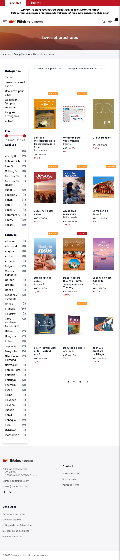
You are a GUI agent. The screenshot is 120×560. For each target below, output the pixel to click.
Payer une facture (12, 536)
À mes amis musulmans (74, 214)
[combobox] (47, 69)
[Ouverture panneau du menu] (4, 21)
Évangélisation (22, 54)
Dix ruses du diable (74, 349)
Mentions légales (11, 519)
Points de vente (71, 484)
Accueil (6, 54)
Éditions (36, 2)
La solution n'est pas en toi (103, 281)
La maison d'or (103, 212)
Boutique (15, 2)
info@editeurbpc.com (17, 480)
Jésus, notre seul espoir (43, 212)
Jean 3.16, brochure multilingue (99, 351)
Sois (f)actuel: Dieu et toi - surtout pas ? (45, 351)
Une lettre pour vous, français (74, 141)
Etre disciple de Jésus (45, 281)
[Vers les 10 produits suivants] (87, 382)
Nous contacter (71, 473)
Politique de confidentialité (17, 525)
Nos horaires (69, 479)
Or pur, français (102, 137)
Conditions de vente (13, 514)
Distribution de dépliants (15, 530)
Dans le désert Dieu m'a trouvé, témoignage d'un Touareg (73, 282)
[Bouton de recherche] (104, 22)
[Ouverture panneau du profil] (110, 22)
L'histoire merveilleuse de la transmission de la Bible (45, 144)
